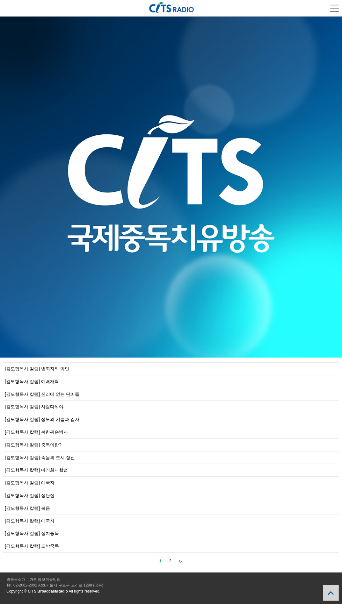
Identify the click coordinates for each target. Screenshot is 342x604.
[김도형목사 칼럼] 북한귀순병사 (36, 432)
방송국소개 (15, 580)
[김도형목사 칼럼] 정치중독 (32, 533)
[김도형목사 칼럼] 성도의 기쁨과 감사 (42, 419)
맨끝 (180, 561)
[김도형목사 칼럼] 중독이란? (33, 444)
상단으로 (331, 593)
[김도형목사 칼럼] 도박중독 (32, 546)
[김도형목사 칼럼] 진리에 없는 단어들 (42, 394)
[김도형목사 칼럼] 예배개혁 (32, 381)
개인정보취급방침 (45, 580)
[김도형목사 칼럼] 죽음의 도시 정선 (40, 457)
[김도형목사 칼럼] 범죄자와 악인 (37, 368)
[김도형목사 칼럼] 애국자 (30, 482)
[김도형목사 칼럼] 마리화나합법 (36, 470)
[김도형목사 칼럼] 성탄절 (30, 495)
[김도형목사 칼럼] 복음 (27, 508)
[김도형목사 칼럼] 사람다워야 (34, 406)
